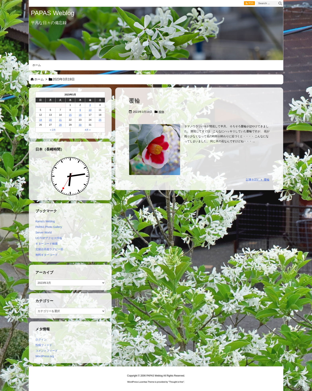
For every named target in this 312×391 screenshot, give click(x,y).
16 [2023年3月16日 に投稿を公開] (80, 115)
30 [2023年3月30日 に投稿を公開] (80, 125)
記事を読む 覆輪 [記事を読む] (257, 179)
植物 (161, 111)
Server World (43, 232)
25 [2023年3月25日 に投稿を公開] (100, 120)
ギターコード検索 (46, 243)
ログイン (41, 339)
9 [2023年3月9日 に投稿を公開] (80, 110)
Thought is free (176, 382)
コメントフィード (46, 350)
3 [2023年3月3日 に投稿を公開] (90, 105)
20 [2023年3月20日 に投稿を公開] (50, 120)
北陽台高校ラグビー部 (49, 249)
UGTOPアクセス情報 (48, 238)
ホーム (39, 79)
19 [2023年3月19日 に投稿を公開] (40, 120)
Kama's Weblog (45, 221)
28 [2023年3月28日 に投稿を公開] (60, 125)
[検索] (280, 3)
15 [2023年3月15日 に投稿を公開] (70, 115)
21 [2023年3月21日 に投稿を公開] (60, 120)
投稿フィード (43, 345)
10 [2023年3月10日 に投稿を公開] (90, 110)
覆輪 (134, 101)
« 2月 (53, 129)
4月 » (88, 129)
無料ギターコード (46, 254)
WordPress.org (44, 356)
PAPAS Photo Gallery (48, 227)
